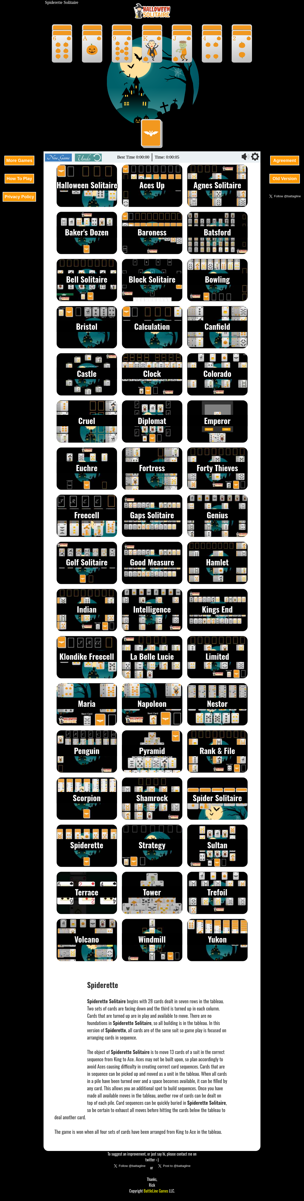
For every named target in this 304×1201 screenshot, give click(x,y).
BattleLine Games (156, 1191)
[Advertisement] (19, 72)
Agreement (284, 160)
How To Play (19, 178)
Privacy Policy (19, 196)
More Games (19, 160)
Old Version (284, 178)
